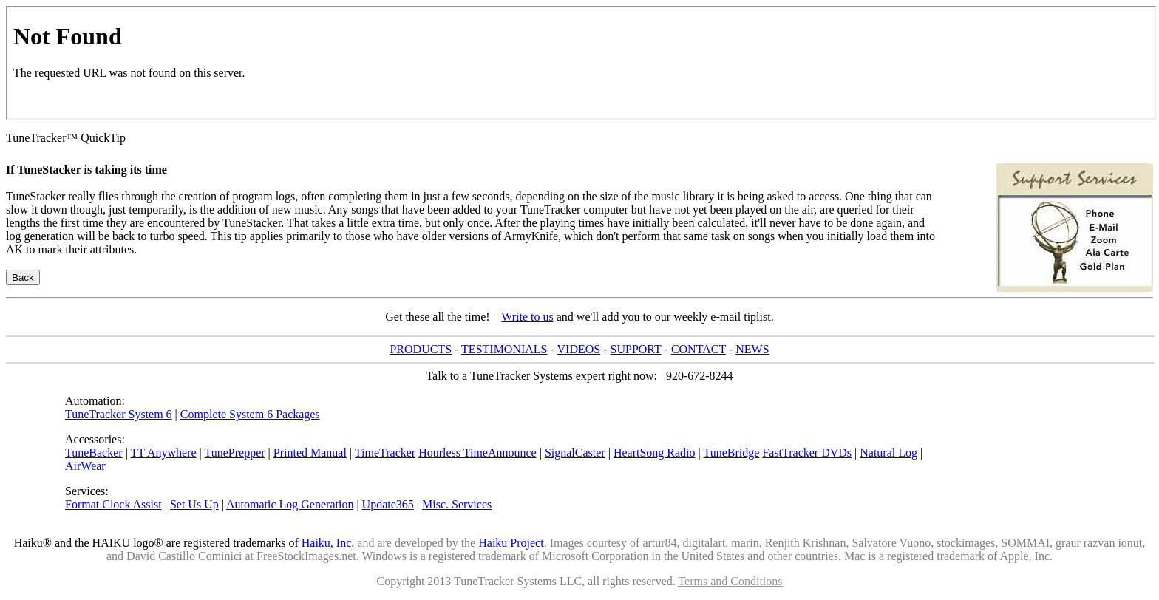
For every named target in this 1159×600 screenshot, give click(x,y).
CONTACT (698, 349)
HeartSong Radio (655, 452)
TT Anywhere (164, 452)
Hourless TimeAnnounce (477, 452)
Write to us (527, 316)
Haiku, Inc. (328, 542)
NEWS (752, 349)
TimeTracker (385, 452)
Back (23, 277)
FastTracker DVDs (807, 452)
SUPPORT (636, 349)
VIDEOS (579, 349)
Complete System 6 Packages (250, 414)
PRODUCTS (421, 349)
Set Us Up (194, 504)
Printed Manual (310, 452)
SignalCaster (575, 452)
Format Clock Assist (113, 504)
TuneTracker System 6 (118, 414)
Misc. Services (457, 504)
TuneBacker (94, 452)
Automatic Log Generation (289, 504)
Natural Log (888, 452)
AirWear (85, 466)
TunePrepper (234, 452)
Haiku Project (510, 542)
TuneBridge (731, 452)
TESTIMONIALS (504, 349)
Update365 (388, 504)
